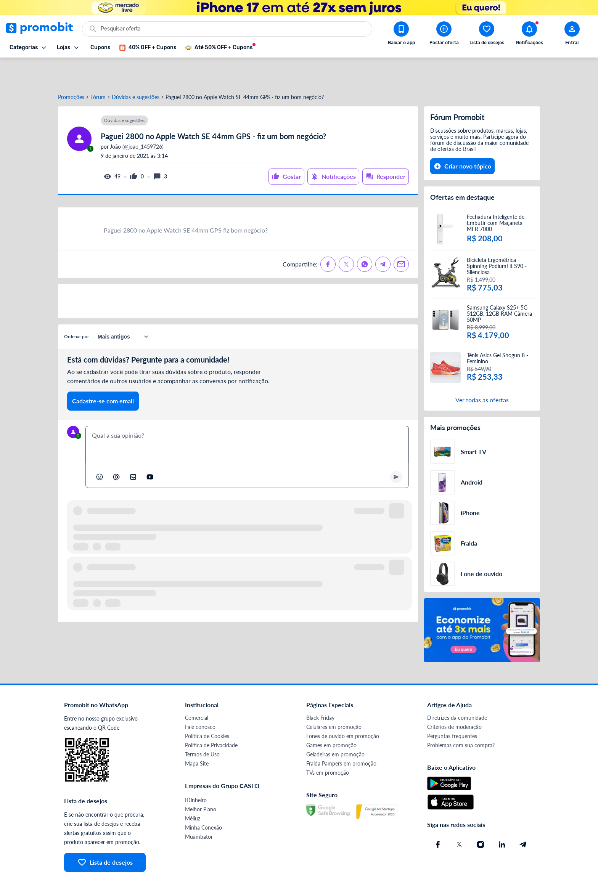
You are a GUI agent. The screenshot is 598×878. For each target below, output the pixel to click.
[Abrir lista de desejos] (486, 34)
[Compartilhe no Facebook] (328, 236)
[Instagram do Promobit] (480, 817)
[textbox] (247, 417)
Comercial (196, 690)
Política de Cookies (207, 708)
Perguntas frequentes (452, 708)
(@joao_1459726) (136, 119)
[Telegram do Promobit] (523, 817)
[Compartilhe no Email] (401, 236)
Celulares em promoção (334, 699)
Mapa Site (197, 736)
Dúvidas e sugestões (135, 70)
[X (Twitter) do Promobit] (459, 817)
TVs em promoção (327, 745)
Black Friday (320, 690)
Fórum (98, 70)
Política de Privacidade (211, 717)
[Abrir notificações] (529, 34)
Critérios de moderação (454, 699)
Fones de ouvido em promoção (342, 708)
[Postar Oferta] (444, 34)
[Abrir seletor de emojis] (99, 449)
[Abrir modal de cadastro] (572, 34)
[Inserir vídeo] (150, 449)
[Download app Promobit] (401, 34)
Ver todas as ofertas (482, 372)
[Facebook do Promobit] (437, 817)
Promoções (71, 70)
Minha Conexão (203, 800)
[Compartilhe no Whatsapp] (364, 236)
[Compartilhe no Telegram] (383, 236)
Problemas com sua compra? (461, 717)
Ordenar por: (77, 309)
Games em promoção (331, 717)
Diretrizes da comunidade (457, 690)
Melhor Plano (200, 781)
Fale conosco (200, 699)
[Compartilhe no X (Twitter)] (346, 236)
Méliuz (192, 791)
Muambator (199, 809)
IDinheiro (196, 772)
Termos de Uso (202, 727)
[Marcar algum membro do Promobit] (116, 449)
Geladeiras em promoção (335, 727)
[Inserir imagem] (133, 449)
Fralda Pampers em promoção (341, 736)
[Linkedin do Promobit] (502, 817)
